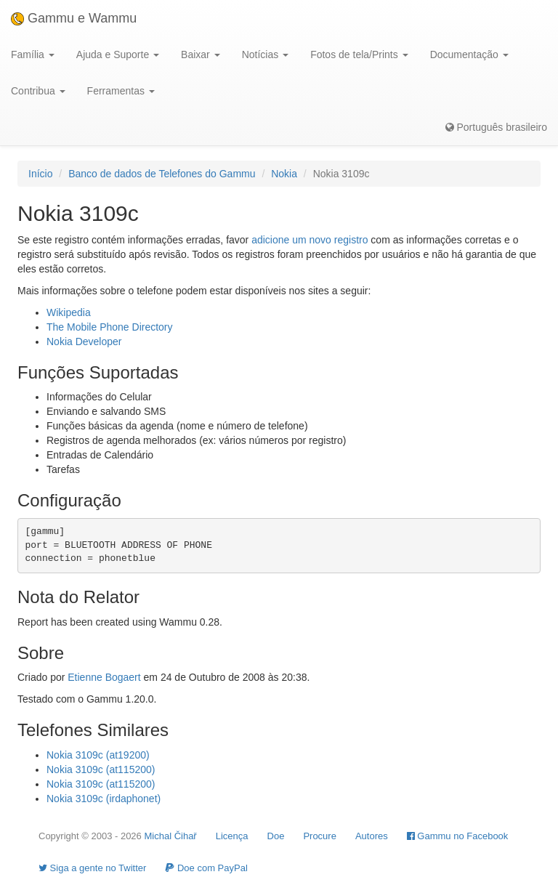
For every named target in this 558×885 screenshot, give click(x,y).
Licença (232, 836)
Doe (276, 836)
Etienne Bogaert (104, 677)
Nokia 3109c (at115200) (100, 769)
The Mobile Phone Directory (109, 327)
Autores (371, 836)
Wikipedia (68, 312)
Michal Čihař (170, 836)
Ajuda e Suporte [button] (117, 54)
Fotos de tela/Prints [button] (359, 54)
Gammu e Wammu (74, 18)
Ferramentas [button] (121, 91)
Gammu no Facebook (458, 836)
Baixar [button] (200, 54)
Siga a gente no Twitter (92, 867)
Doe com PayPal (206, 867)
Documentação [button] (469, 54)
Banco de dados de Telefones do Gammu (161, 173)
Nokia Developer (84, 341)
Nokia (284, 173)
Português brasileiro (496, 127)
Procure (319, 836)
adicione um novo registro (309, 240)
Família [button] (32, 54)
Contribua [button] (38, 91)
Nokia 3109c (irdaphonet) (103, 798)
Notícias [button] (265, 54)
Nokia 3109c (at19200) (98, 755)
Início (40, 173)
